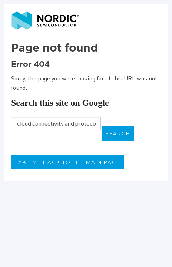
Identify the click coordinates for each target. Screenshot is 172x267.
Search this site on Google (60, 103)
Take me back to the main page (67, 162)
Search (117, 133)
